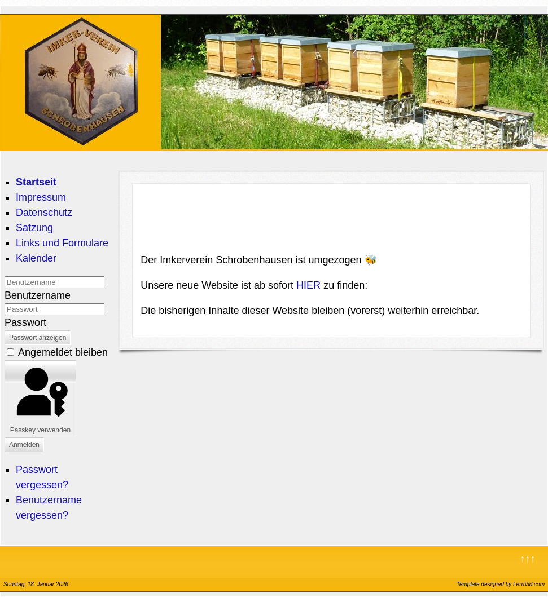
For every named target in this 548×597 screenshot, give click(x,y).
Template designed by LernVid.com (501, 584)
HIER (309, 285)
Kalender (36, 258)
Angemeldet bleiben (63, 352)
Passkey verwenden (40, 399)
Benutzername (38, 295)
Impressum (41, 197)
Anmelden (24, 445)
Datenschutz (44, 212)
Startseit (36, 182)
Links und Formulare (62, 243)
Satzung (34, 227)
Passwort (25, 322)
